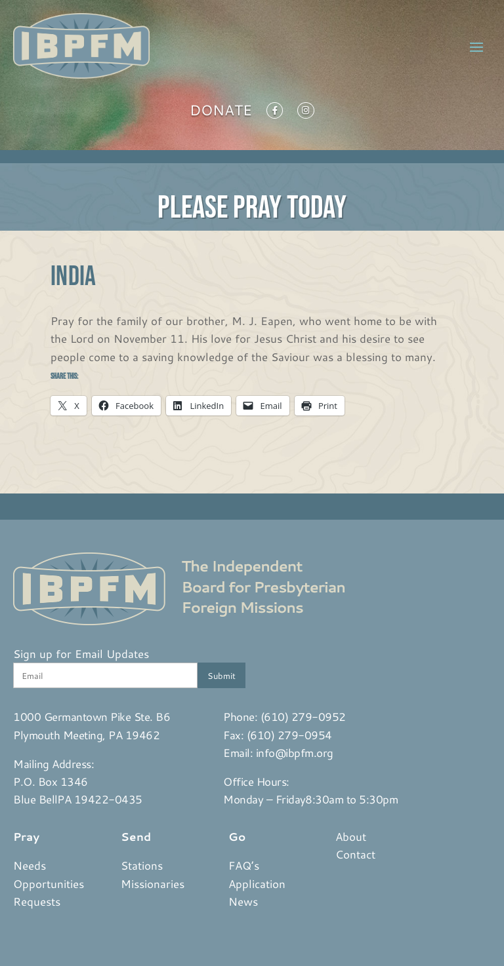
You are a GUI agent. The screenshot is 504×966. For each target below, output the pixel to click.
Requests (36, 901)
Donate (221, 113)
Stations (142, 865)
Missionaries (152, 883)
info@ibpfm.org (294, 752)
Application (256, 883)
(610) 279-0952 (303, 716)
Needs (29, 865)
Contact (355, 854)
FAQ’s (243, 865)
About (350, 836)
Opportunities (48, 883)
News (243, 901)
